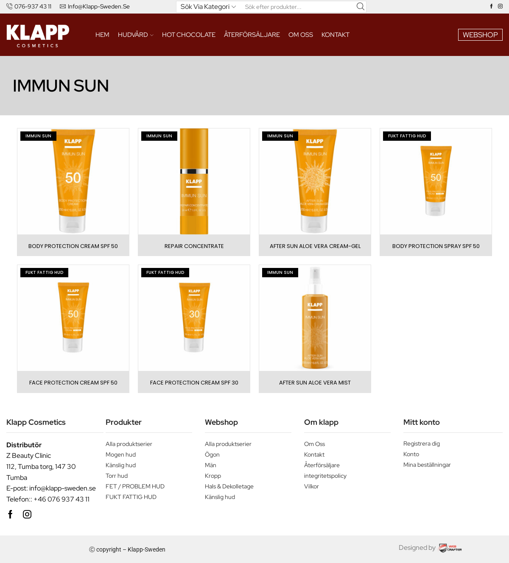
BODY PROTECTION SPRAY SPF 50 (436, 246)
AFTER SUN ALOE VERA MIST (315, 383)
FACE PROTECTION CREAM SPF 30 (194, 383)
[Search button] (360, 6)
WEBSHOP (480, 34)
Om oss (300, 34)
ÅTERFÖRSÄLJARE (252, 34)
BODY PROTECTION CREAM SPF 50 (73, 246)
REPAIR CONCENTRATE (194, 246)
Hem (102, 34)
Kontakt (336, 34)
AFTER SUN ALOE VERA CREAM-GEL (315, 246)
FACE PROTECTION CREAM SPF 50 (73, 383)
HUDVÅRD (136, 34)
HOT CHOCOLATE (188, 34)
